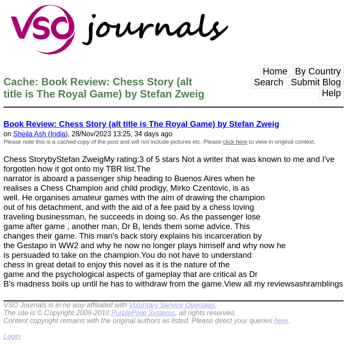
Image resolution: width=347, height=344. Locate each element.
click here (235, 141)
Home (275, 71)
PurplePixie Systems (143, 313)
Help (331, 93)
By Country (318, 71)
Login (11, 336)
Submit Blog (316, 82)
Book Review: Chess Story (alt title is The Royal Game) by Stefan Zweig (141, 123)
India (58, 134)
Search (268, 82)
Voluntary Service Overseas (172, 305)
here (281, 320)
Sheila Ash (30, 134)
